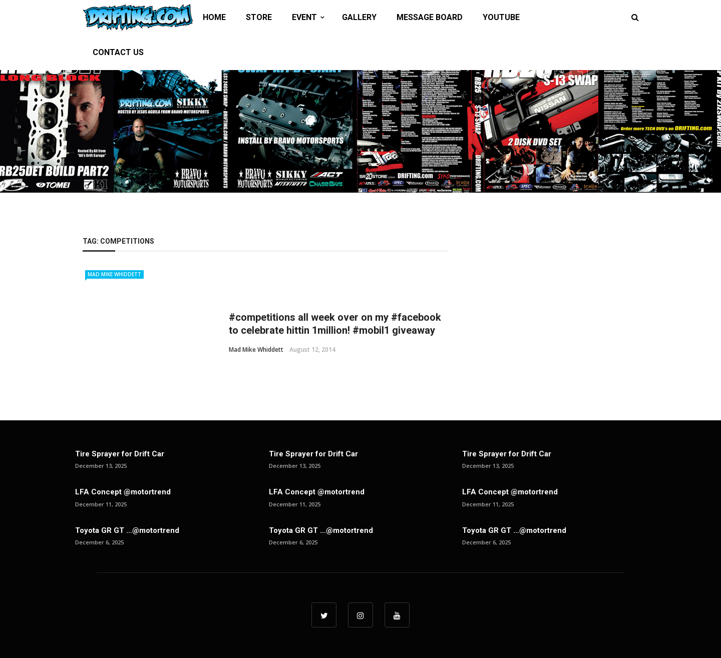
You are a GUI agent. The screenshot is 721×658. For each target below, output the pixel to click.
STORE (259, 17)
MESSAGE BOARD (430, 17)
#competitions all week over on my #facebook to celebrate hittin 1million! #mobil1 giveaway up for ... (335, 330)
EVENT (304, 17)
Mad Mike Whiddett (114, 274)
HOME (214, 17)
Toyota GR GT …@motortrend (127, 530)
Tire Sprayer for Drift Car (119, 453)
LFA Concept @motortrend (123, 491)
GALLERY (359, 17)
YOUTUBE (501, 17)
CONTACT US (118, 52)
